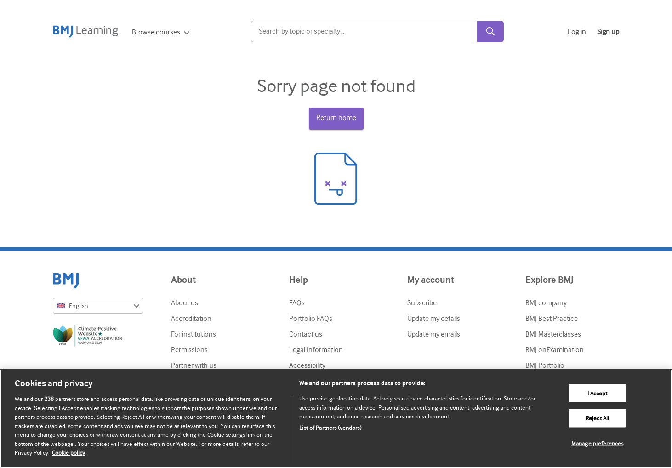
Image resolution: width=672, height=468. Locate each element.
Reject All (597, 418)
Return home (336, 118)
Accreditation (191, 318)
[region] (336, 418)
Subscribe (422, 303)
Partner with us (193, 365)
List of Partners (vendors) (330, 427)
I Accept (597, 392)
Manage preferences (597, 443)
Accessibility (307, 365)
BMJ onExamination (554, 350)
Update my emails (433, 334)
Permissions (189, 350)
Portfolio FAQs (310, 318)
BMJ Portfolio (544, 365)
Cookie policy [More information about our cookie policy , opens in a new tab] (68, 452)
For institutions (193, 334)
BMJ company (546, 303)
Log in (577, 32)
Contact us (305, 334)
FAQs (297, 303)
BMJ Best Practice (551, 318)
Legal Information (316, 350)
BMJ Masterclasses (553, 334)
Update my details (433, 318)
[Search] (364, 31)
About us (184, 303)
